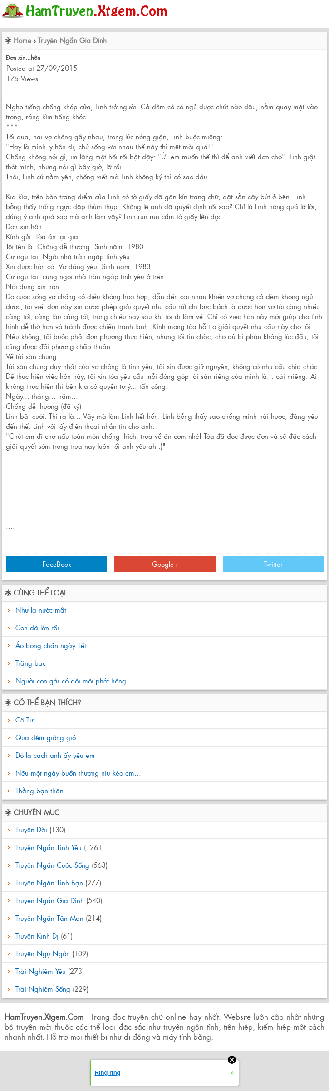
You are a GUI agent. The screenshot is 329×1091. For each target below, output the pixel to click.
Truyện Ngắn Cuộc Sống (52, 865)
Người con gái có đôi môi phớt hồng (70, 680)
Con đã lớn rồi (37, 627)
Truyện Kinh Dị (37, 935)
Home (22, 40)
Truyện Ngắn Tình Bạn (49, 882)
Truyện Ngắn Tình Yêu (48, 847)
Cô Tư (23, 719)
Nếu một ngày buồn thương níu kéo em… (77, 772)
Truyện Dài (31, 829)
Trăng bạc (30, 663)
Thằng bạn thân (38, 790)
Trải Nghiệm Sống (42, 988)
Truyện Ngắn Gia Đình (72, 40)
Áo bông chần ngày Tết (50, 645)
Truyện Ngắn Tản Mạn (49, 918)
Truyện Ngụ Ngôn (42, 953)
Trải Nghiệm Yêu (40, 971)
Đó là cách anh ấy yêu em (54, 755)
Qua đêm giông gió (44, 737)
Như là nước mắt (40, 609)
